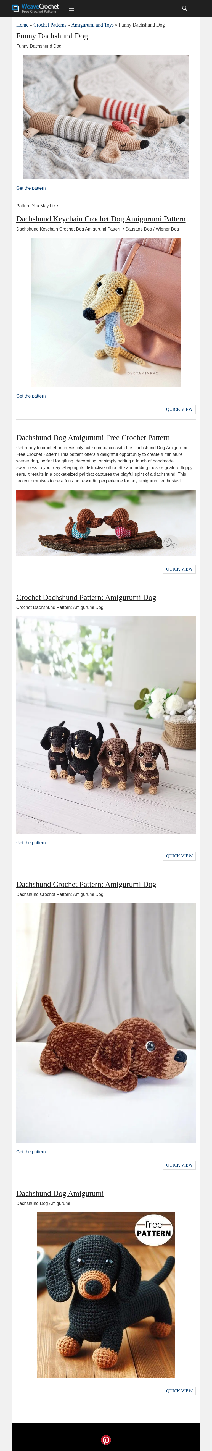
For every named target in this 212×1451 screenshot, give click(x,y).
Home (22, 25)
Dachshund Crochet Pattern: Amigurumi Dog (86, 884)
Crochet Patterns (49, 25)
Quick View (179, 409)
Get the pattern (31, 188)
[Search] (185, 8)
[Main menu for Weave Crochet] (71, 8)
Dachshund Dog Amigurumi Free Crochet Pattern (93, 437)
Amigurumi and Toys (92, 25)
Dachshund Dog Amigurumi (60, 1193)
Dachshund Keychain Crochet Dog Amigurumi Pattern (101, 219)
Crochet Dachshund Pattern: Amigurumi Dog (86, 597)
